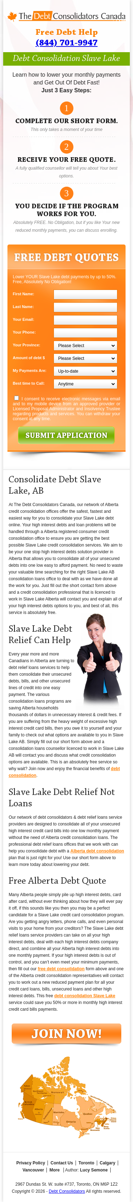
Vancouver (33, 1170)
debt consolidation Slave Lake (84, 995)
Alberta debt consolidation (97, 851)
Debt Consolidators (67, 1191)
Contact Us (62, 1162)
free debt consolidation (61, 968)
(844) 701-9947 (66, 43)
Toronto (86, 1162)
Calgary (107, 1162)
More (54, 1170)
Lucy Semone (94, 1170)
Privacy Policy (30, 1162)
